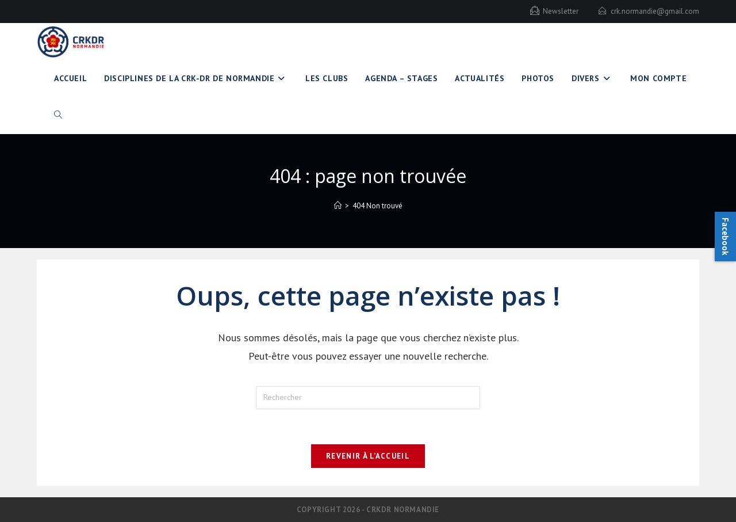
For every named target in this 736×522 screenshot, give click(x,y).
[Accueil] (338, 206)
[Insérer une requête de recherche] (368, 397)
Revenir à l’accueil (368, 456)
